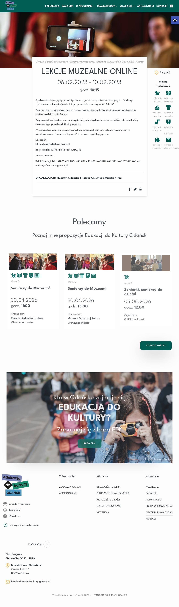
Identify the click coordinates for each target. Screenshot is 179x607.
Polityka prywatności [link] (159, 506)
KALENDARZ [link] (52, 6)
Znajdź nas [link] (12, 516)
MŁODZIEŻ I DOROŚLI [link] (108, 500)
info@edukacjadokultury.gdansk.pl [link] (30, 581)
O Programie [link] (84, 6)
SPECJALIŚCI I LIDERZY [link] (109, 487)
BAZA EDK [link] (67, 6)
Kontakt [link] (161, 6)
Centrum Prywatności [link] (159, 512)
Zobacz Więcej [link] (156, 345)
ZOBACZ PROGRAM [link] (70, 487)
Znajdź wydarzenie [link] (16, 504)
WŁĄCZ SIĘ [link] (126, 6)
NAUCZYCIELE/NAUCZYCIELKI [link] (113, 493)
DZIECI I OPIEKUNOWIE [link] (109, 506)
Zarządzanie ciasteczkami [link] (21, 525)
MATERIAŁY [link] (103, 512)
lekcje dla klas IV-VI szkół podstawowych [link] (58, 150)
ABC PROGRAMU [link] (68, 493)
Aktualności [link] (145, 6)
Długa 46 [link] (165, 72)
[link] (175, 20)
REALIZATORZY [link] (106, 6)
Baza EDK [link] (90, 451)
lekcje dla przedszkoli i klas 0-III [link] (53, 144)
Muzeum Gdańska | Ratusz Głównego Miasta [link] (85, 178)
